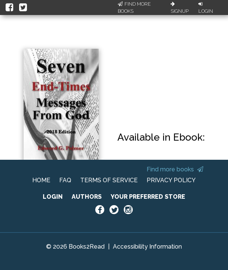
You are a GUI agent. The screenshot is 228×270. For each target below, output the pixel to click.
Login (205, 8)
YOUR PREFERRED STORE (148, 196)
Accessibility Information (147, 246)
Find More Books (134, 7)
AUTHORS (87, 196)
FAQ (65, 180)
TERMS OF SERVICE (109, 180)
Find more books (175, 169)
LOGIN (53, 196)
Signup (180, 8)
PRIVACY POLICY (171, 180)
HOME (41, 180)
